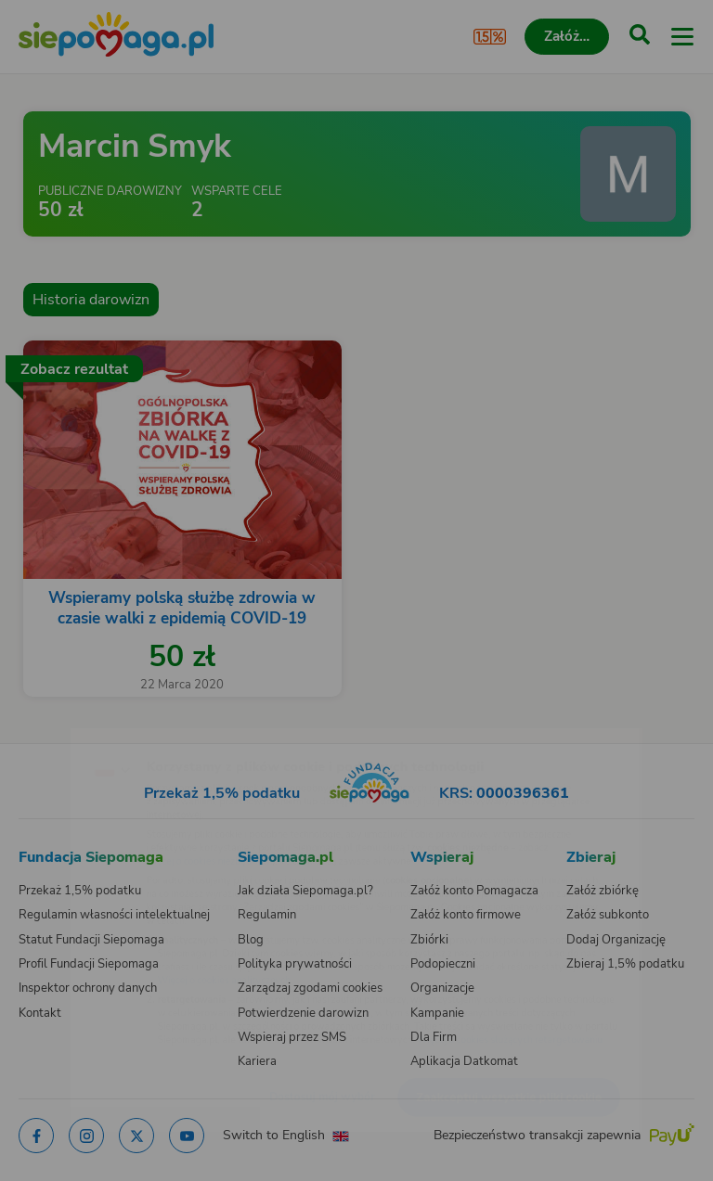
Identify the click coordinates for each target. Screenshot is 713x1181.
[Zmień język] (52, 731)
